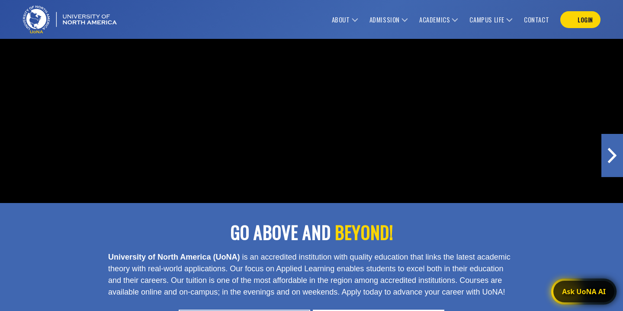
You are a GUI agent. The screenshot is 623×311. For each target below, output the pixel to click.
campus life (486, 19)
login (585, 19)
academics (434, 19)
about (341, 19)
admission (384, 19)
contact (536, 19)
